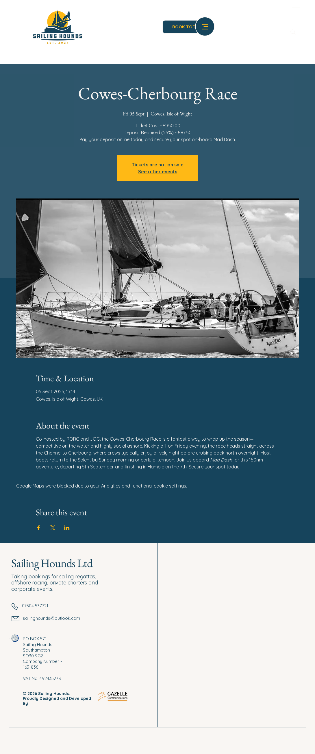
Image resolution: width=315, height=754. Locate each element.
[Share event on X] (52, 527)
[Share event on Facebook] (38, 527)
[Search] (293, 32)
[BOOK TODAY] (186, 27)
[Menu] (295, 7)
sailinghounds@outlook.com (51, 618)
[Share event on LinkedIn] (67, 527)
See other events (157, 171)
